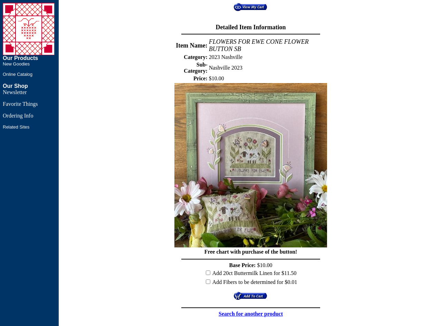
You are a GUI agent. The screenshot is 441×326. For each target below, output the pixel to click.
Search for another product (251, 314)
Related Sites (16, 127)
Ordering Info (18, 116)
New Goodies (16, 64)
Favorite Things (20, 104)
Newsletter (15, 92)
